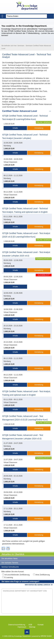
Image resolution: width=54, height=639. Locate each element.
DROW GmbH (46, 636)
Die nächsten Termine (9, 563)
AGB (30, 625)
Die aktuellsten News (9, 559)
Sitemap (32, 627)
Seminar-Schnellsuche (10, 567)
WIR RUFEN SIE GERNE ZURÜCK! (38, 585)
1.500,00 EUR (9, 124)
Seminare (20, 45)
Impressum (22, 627)
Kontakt (40, 625)
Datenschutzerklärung (16, 625)
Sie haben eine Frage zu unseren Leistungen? (20, 582)
